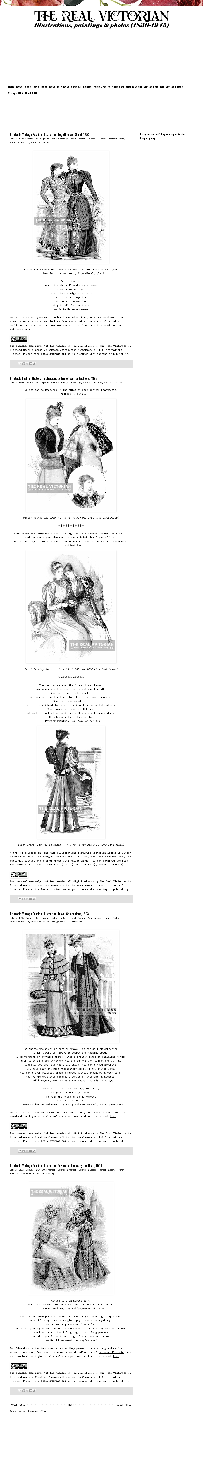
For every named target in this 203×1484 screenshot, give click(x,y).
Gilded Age (75, 382)
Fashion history (59, 138)
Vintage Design (134, 86)
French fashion (77, 138)
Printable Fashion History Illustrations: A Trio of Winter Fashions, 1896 (53, 378)
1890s (52, 86)
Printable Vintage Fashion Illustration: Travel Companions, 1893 (49, 913)
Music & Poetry (101, 86)
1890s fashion (26, 138)
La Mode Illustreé (96, 138)
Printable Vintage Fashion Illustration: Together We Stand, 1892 (50, 134)
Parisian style (116, 138)
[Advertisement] (101, 57)
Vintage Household (154, 86)
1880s (44, 86)
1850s (19, 86)
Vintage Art (117, 86)
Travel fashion (113, 918)
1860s (27, 86)
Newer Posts (18, 1404)
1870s (35, 86)
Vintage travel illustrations (66, 921)
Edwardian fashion (67, 1170)
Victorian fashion (19, 142)
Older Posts (124, 1404)
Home (11, 86)
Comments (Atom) (37, 1411)
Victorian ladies (40, 142)
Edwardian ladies (87, 1170)
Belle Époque (42, 138)
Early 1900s (63, 86)
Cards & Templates (81, 86)
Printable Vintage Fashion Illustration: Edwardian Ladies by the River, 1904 (56, 1165)
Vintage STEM (15, 93)
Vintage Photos (174, 86)
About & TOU (31, 93)
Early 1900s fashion (44, 1170)
